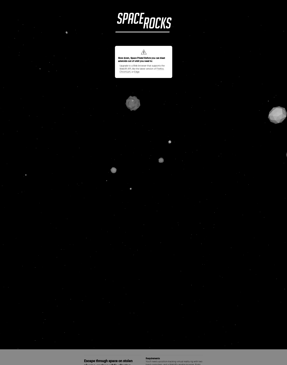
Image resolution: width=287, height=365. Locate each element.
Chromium (125, 72)
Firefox (160, 68)
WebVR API (125, 68)
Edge (136, 72)
